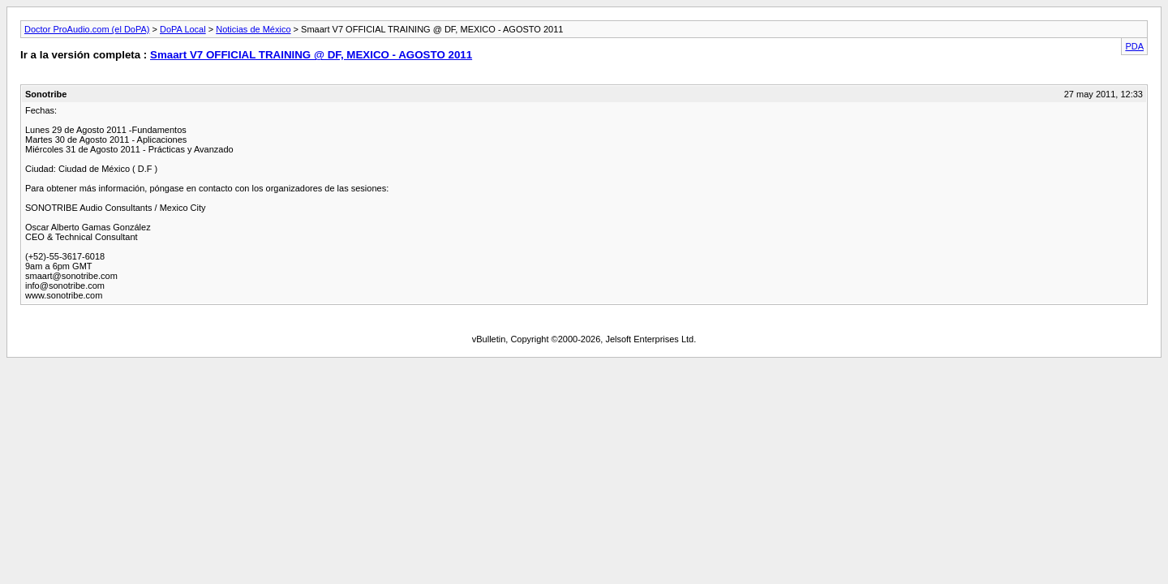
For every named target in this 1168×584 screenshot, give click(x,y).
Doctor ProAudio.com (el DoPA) (86, 29)
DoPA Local (183, 29)
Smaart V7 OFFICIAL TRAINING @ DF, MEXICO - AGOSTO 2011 (311, 55)
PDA (1134, 46)
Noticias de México (253, 29)
